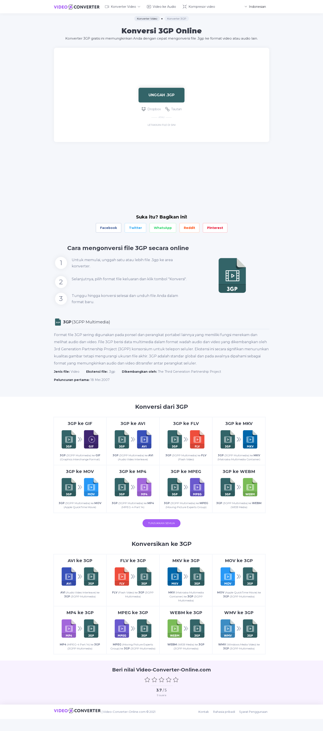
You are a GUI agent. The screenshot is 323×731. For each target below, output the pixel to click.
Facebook (108, 227)
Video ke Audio (161, 6)
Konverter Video (122, 6)
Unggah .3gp (161, 94)
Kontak (207, 725)
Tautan (173, 108)
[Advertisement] (161, 61)
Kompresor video (199, 6)
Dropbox (151, 108)
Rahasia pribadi (227, 725)
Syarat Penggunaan (255, 725)
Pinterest (215, 227)
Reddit (189, 227)
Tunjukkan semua (161, 532)
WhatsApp (163, 227)
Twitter (135, 227)
